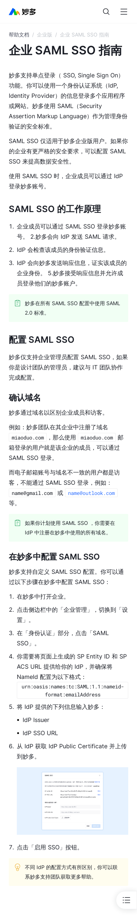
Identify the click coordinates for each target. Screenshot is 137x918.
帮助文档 (19, 34)
